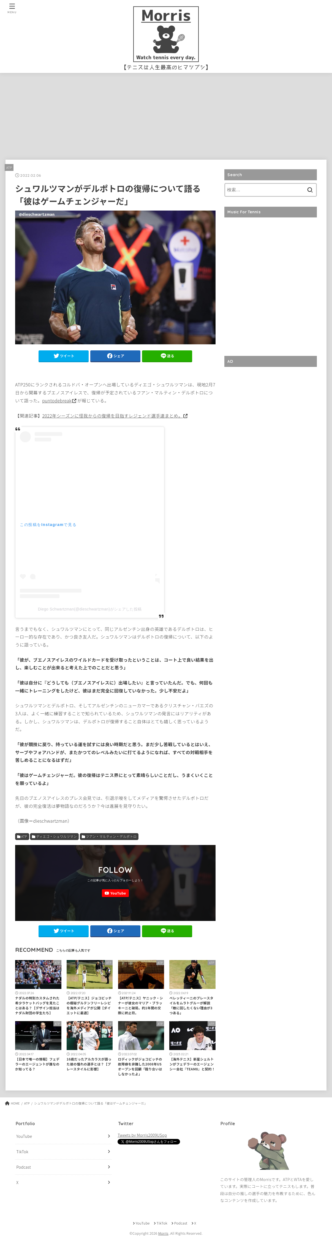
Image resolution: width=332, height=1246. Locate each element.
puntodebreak (57, 400)
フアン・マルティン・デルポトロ (111, 836)
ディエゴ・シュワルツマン (56, 836)
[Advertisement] (166, 114)
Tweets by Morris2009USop (142, 1135)
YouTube (24, 1136)
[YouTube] (115, 893)
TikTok (22, 1151)
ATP (9, 167)
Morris (163, 1233)
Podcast (23, 1167)
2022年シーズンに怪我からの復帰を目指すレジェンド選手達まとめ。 (112, 415)
